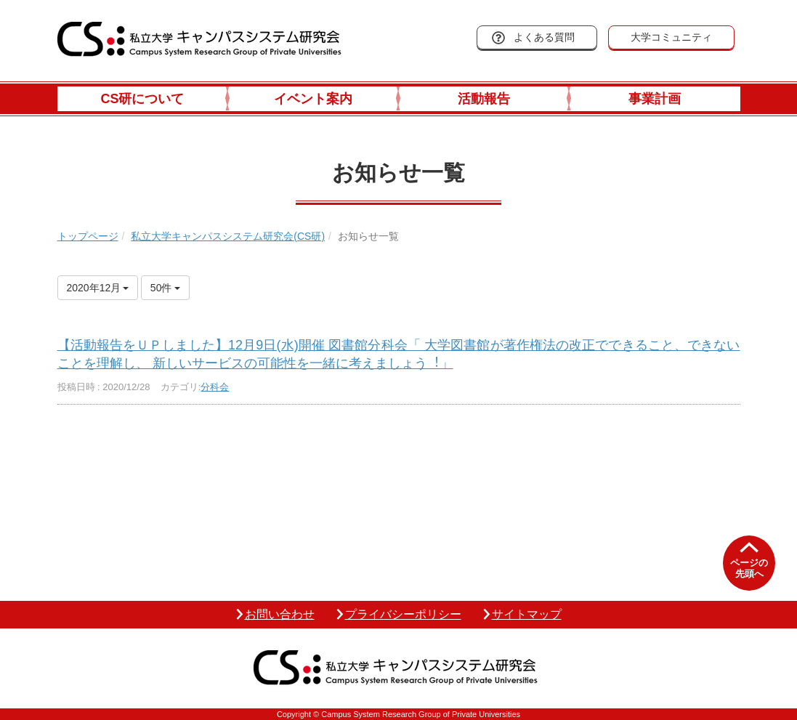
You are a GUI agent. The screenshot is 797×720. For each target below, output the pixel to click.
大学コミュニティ (671, 37)
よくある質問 (544, 37)
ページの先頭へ (749, 568)
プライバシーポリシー (403, 614)
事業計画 (654, 99)
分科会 (215, 386)
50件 (165, 288)
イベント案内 (313, 99)
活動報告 (484, 99)
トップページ (87, 236)
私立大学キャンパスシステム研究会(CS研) (228, 236)
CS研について (142, 99)
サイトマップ (527, 614)
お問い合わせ (280, 614)
